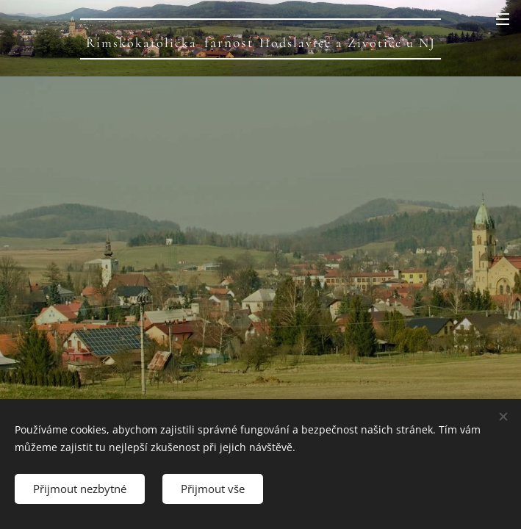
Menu (502, 19)
